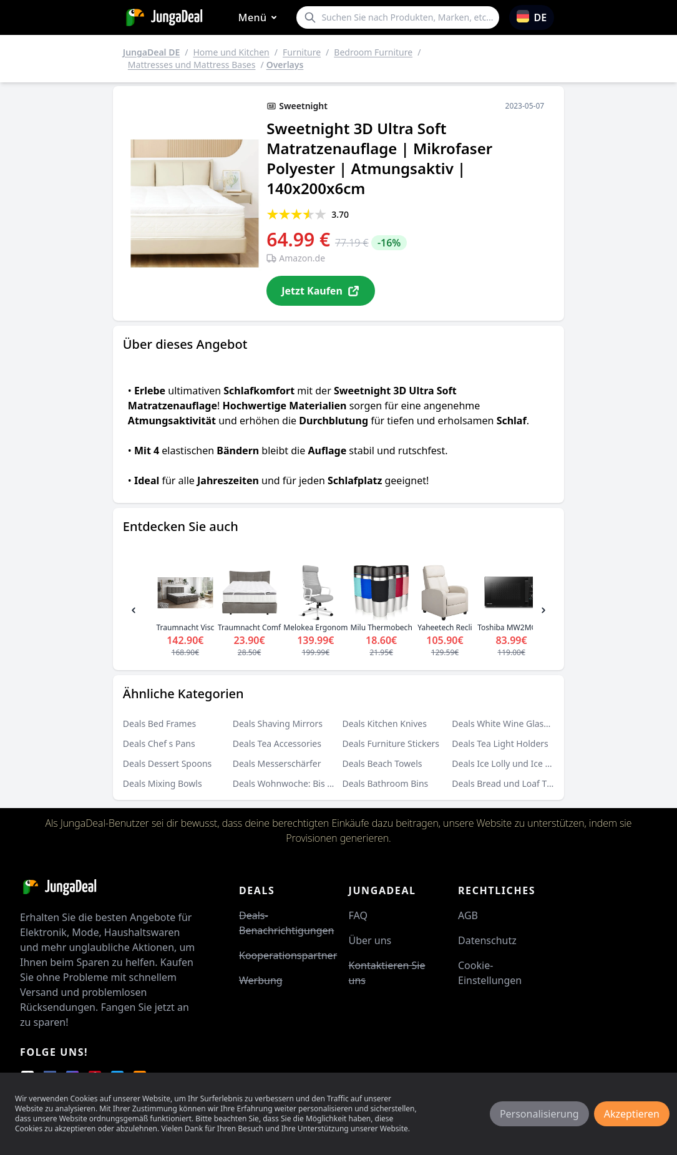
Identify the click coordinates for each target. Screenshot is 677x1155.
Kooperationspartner (288, 955)
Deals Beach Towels (382, 763)
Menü (260, 18)
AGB (468, 915)
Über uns (370, 940)
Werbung (261, 980)
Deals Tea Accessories (277, 743)
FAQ (358, 915)
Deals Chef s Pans (159, 743)
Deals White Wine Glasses (504, 723)
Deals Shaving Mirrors (278, 723)
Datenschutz (487, 940)
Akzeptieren (632, 1114)
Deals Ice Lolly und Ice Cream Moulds (528, 763)
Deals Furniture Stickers (390, 743)
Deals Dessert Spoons (167, 763)
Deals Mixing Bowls (162, 783)
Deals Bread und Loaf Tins (505, 783)
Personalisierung (539, 1114)
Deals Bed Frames (160, 723)
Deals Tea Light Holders (500, 743)
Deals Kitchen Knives (384, 723)
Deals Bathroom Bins (385, 783)
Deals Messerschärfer (277, 763)
